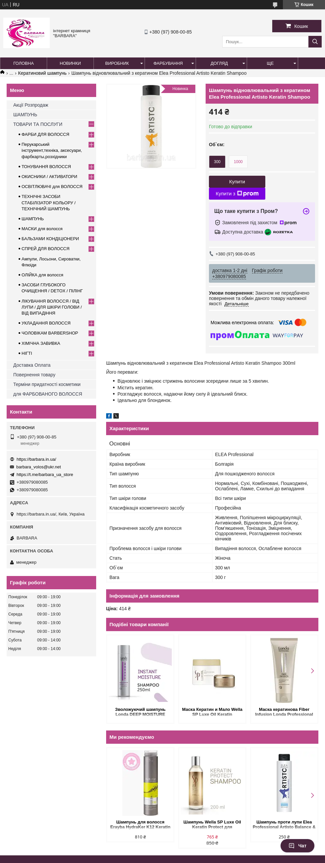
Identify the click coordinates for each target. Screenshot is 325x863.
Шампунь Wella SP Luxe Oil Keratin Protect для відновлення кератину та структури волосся (212, 824)
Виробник (117, 63)
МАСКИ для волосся (42, 228)
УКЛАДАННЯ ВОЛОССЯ (46, 323)
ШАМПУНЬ (25, 114)
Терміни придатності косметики (47, 384)
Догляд (219, 63)
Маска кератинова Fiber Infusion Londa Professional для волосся (284, 712)
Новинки (70, 63)
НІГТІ (27, 353)
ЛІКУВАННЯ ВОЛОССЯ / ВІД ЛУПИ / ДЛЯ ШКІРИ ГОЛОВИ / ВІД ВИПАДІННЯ (52, 307)
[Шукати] (315, 42)
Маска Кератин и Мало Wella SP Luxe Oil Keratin (212, 712)
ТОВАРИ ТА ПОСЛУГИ (37, 124)
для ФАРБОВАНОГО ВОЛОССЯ (47, 394)
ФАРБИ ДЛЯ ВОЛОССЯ (45, 134)
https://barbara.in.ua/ (36, 459)
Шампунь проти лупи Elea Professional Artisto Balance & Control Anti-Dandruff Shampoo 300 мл (284, 824)
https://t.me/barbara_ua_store (45, 474)
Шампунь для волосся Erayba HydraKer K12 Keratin (140, 824)
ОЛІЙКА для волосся (42, 274)
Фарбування (168, 63)
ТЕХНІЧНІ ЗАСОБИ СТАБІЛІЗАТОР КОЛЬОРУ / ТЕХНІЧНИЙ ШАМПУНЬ (49, 202)
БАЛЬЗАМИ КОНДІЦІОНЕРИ (50, 238)
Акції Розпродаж (30, 105)
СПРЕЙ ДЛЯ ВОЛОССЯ (45, 248)
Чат (297, 846)
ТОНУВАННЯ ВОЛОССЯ (46, 166)
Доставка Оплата (31, 365)
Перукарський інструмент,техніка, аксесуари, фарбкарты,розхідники (52, 150)
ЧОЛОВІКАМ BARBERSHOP (50, 333)
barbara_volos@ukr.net (38, 466)
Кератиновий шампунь (42, 73)
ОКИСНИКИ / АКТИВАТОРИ (49, 176)
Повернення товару (34, 374)
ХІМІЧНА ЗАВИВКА (41, 343)
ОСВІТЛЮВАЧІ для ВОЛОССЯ (52, 186)
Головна (23, 63)
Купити (237, 181)
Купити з (237, 194)
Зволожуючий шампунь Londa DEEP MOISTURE (140, 712)
